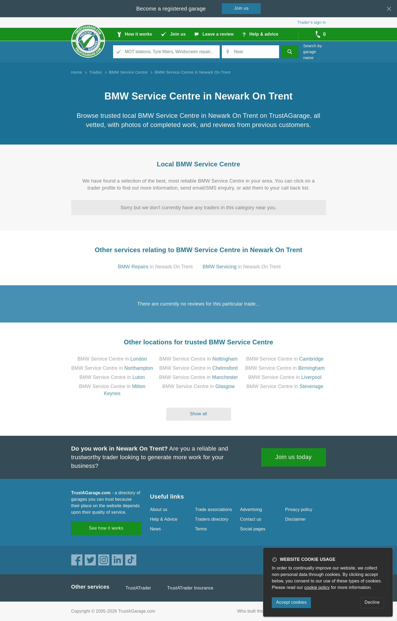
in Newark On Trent (155, 266)
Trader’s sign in (311, 22)
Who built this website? (260, 611)
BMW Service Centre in (112, 359)
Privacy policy (299, 509)
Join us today (293, 457)
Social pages (253, 529)
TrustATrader (138, 588)
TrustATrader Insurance (190, 588)
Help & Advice (164, 519)
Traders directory (212, 519)
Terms (201, 529)
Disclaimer (295, 519)
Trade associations (213, 509)
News (155, 529)
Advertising (251, 509)
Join (241, 8)
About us (159, 509)
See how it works (106, 528)
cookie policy (317, 587)
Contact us (250, 519)
